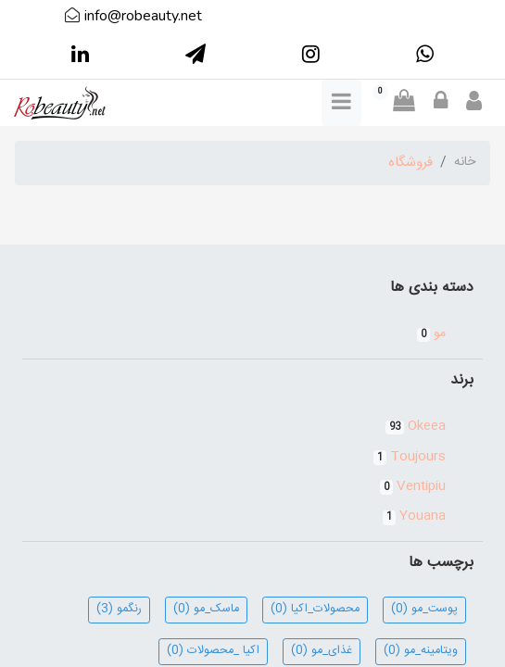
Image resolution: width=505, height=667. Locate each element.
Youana (414, 516)
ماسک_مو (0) (206, 609)
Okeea (415, 426)
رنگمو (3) (119, 609)
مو (431, 333)
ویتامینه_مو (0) (421, 651)
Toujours (409, 457)
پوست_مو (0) (424, 609)
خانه (464, 162)
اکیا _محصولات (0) (213, 651)
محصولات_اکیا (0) (315, 609)
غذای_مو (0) (321, 651)
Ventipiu (413, 486)
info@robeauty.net (143, 16)
